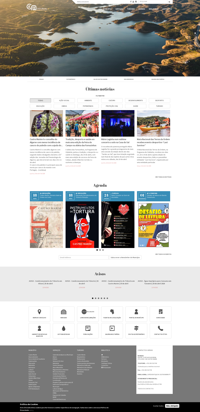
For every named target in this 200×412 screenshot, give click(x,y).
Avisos (55, 357)
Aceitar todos (158, 406)
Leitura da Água (58, 389)
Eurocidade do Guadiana (37, 359)
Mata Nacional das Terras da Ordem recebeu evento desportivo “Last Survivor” (153, 142)
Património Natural (83, 370)
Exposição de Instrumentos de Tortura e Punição (86, 196)
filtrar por (100, 96)
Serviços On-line (58, 361)
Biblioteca (153, 9)
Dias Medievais (129, 79)
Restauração (81, 359)
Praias (41, 79)
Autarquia (32, 367)
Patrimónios (70, 79)
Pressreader (106, 367)
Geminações (33, 361)
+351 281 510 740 (151, 363)
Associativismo (33, 357)
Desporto (159, 100)
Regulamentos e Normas (60, 370)
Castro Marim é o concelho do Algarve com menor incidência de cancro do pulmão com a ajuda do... (46, 142)
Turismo (131, 9)
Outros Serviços (58, 365)
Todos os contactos (145, 389)
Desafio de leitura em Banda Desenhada (156, 196)
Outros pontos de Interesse (86, 363)
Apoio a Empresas (34, 387)
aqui (30, 410)
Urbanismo (32, 376)
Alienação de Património (60, 391)
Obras (64, 106)
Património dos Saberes (84, 367)
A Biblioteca (105, 357)
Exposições (45, 193)
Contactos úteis (160, 334)
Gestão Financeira (59, 374)
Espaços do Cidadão (59, 395)
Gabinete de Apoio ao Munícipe (63, 355)
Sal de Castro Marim (100, 79)
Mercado (63, 318)
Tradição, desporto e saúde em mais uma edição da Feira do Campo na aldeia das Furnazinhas (81, 142)
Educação (40, 106)
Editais (55, 359)
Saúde (135, 106)
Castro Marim (33, 355)
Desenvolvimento (136, 100)
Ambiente (88, 100)
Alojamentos (81, 357)
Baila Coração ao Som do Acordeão (120, 196)
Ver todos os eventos (163, 254)
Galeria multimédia (112, 334)
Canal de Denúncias (59, 399)
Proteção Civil (112, 106)
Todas (40, 100)
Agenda (142, 9)
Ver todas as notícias (163, 177)
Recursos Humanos (59, 372)
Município (107, 9)
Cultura (112, 100)
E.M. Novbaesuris (34, 389)
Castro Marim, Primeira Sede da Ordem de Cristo (50, 196)
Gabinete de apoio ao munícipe (39, 335)
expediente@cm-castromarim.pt (159, 374)
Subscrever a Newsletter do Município (125, 257)
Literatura (152, 193)
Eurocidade (160, 318)
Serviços (119, 9)
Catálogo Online (106, 363)
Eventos (79, 374)
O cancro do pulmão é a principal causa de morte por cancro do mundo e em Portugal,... (46, 167)
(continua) (42, 170)
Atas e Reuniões (58, 367)
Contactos (167, 9)
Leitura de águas (64, 334)
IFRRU (55, 393)
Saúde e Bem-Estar (34, 378)
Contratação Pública (59, 376)
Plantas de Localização (112, 318)
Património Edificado (83, 365)
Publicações (88, 334)
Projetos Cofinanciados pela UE (63, 382)
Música (114, 193)
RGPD (54, 397)
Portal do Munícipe (83, 2)
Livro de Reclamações (88, 318)
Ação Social (64, 100)
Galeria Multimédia (157, 79)
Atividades (80, 372)
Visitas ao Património (136, 334)
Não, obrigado (172, 406)
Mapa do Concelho (39, 318)
